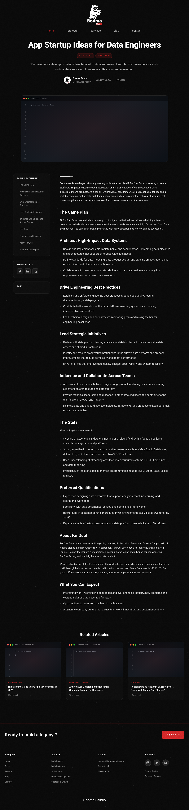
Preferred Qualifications (30, 236)
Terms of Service (153, 776)
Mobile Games (58, 766)
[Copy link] (35, 271)
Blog (7, 776)
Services (9, 771)
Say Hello (173, 734)
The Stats (24, 229)
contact (136, 30)
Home (7, 761)
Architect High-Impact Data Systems (32, 193)
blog (116, 30)
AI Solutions (57, 771)
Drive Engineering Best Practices (30, 203)
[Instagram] (148, 762)
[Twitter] (157, 762)
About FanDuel (26, 243)
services (96, 30)
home (51, 30)
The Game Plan (27, 185)
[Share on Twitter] (20, 271)
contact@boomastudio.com (111, 761)
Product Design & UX (61, 776)
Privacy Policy (151, 771)
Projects (9, 766)
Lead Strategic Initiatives (31, 212)
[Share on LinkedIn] (28, 271)
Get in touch (103, 766)
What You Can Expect (29, 249)
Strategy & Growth (59, 782)
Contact (8, 782)
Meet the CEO (104, 771)
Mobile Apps (57, 761)
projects (72, 30)
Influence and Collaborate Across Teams (31, 220)
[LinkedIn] (165, 762)
